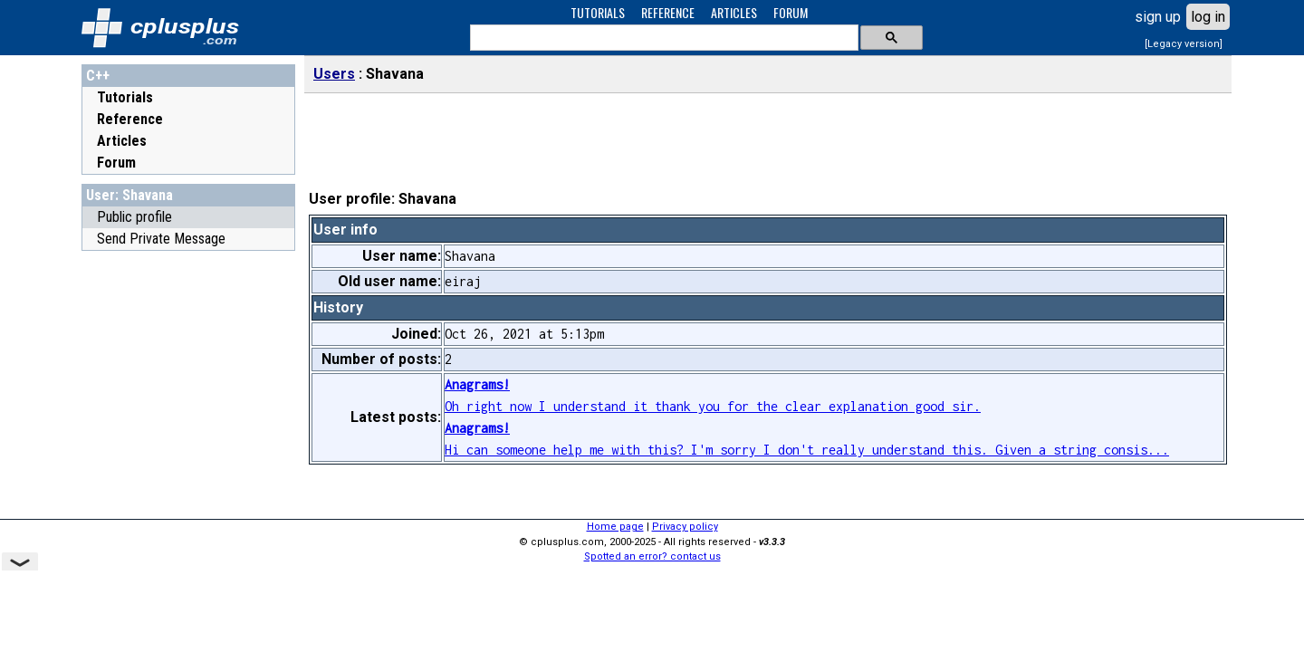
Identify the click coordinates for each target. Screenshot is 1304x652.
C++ (98, 75)
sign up (1158, 16)
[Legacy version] (1183, 44)
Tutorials (125, 97)
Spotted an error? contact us (652, 556)
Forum (116, 162)
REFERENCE (668, 12)
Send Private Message (161, 238)
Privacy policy (685, 526)
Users (334, 73)
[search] (662, 38)
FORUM (790, 12)
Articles (122, 140)
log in (1208, 16)
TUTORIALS (597, 12)
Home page (615, 526)
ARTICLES (734, 12)
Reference (130, 119)
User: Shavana (129, 195)
